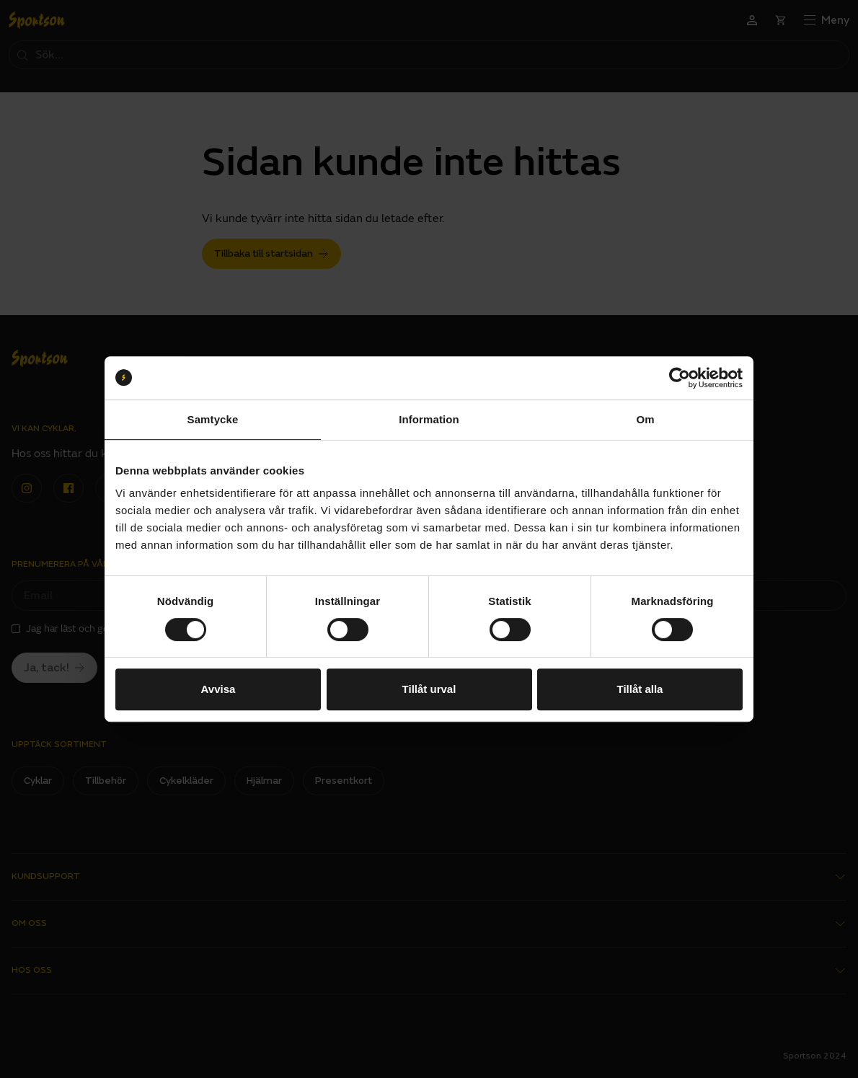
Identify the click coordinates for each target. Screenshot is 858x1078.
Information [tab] (429, 419)
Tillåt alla (640, 689)
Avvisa (218, 689)
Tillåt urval (429, 689)
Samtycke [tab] (213, 419)
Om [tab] (645, 419)
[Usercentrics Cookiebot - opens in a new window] (679, 378)
